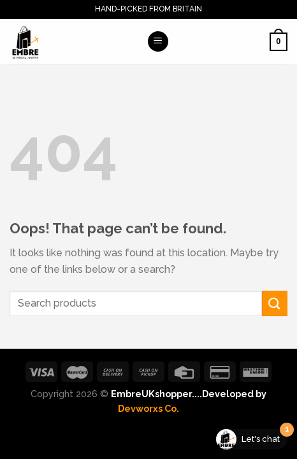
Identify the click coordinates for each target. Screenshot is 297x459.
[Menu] (158, 41)
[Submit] (274, 303)
